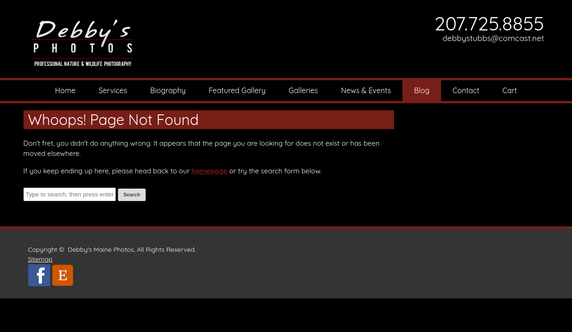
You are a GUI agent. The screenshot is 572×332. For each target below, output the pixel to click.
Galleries (303, 90)
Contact (466, 90)
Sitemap (40, 259)
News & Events (366, 90)
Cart (509, 90)
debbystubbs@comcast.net (493, 38)
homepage (210, 170)
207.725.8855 (489, 23)
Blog (422, 90)
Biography (168, 90)
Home (65, 90)
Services (113, 90)
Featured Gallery (237, 90)
